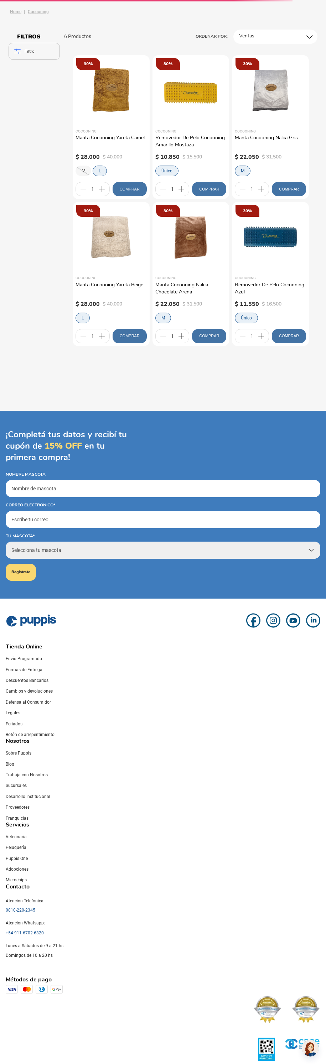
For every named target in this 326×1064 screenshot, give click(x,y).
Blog (10, 764)
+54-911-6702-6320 (25, 932)
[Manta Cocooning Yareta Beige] (111, 274)
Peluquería (16, 847)
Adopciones (17, 869)
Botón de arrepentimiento (30, 734)
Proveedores (18, 807)
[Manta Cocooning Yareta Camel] (111, 127)
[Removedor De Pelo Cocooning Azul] (270, 274)
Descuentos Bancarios (27, 680)
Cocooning (38, 11)
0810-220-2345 (20, 910)
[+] (101, 189)
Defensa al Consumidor (28, 702)
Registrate (20, 572)
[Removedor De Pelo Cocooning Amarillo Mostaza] (191, 127)
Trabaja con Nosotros (27, 774)
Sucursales (16, 785)
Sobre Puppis (18, 753)
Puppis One (17, 858)
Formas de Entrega (24, 669)
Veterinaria (16, 836)
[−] (83, 189)
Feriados (14, 723)
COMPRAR (130, 189)
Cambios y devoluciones (29, 691)
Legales (13, 712)
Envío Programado (24, 658)
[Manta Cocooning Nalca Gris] (270, 127)
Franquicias (17, 818)
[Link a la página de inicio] (16, 11)
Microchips (16, 879)
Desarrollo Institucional (28, 796)
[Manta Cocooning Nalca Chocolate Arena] (191, 274)
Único (166, 170)
